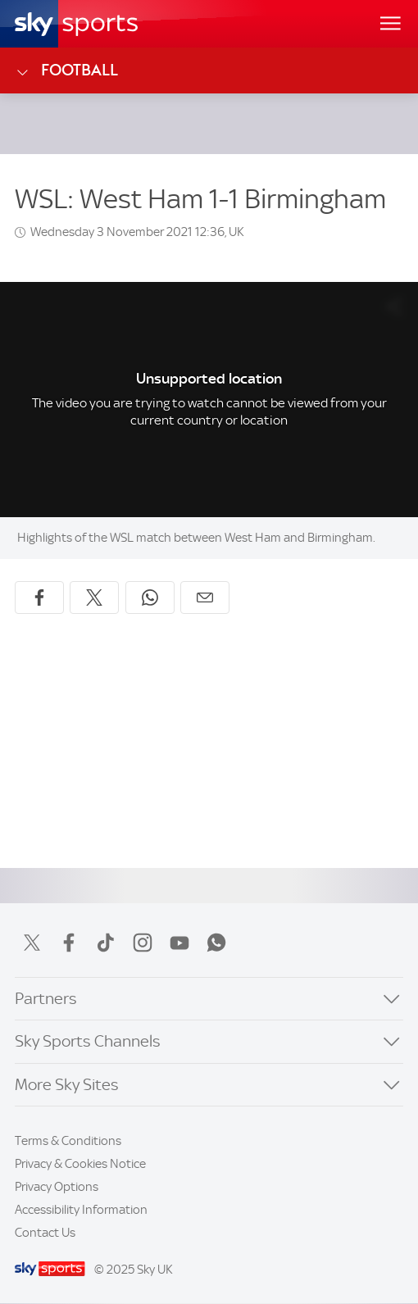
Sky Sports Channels (88, 1041)
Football (66, 70)
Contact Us (45, 1232)
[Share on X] (94, 597)
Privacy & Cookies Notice (80, 1163)
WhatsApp (216, 942)
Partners (46, 998)
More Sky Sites (67, 1084)
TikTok (105, 942)
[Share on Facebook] (39, 597)
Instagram (142, 942)
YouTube (179, 942)
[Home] (76, 23)
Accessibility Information (81, 1209)
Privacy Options (56, 1186)
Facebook (68, 942)
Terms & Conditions (68, 1141)
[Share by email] (204, 597)
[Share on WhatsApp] (150, 597)
